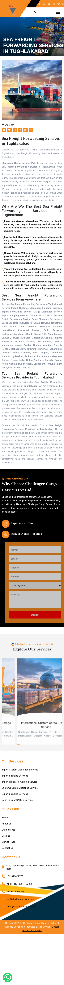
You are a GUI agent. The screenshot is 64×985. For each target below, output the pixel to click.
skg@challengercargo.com (20, 899)
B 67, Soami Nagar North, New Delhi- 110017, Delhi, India (32, 867)
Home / (7, 57)
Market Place (8, 841)
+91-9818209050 (15, 891)
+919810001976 (14, 876)
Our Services (8, 829)
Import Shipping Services (15, 775)
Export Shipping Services (15, 794)
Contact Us (7, 848)
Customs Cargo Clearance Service (20, 787)
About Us (6, 823)
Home (5, 817)
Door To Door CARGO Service (17, 800)
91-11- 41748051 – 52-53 (19, 883)
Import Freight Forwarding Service (19, 781)
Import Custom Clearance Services (20, 769)
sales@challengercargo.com (21, 906)
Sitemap (6, 835)
